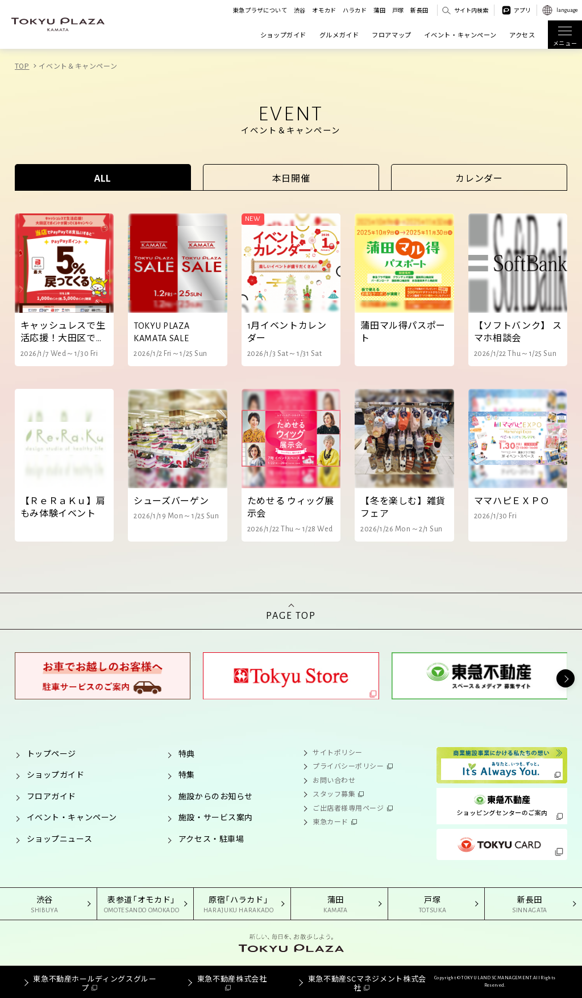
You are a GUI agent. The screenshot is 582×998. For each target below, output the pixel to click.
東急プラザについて (260, 10)
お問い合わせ (334, 780)
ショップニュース (59, 838)
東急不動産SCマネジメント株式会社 (367, 983)
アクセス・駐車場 (211, 838)
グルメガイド (339, 34)
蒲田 (379, 10)
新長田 (419, 10)
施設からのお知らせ (215, 796)
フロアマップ (391, 34)
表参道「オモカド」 (142, 904)
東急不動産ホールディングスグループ (94, 983)
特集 (186, 774)
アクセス (522, 34)
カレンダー (478, 177)
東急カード (330, 821)
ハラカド (355, 10)
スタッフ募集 (334, 793)
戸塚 (398, 10)
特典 (186, 753)
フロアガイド (51, 796)
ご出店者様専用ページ (348, 807)
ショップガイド (283, 34)
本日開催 (291, 177)
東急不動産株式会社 (232, 978)
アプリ (522, 10)
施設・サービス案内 (215, 817)
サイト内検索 (471, 10)
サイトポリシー (338, 752)
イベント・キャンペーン (460, 34)
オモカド (324, 10)
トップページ (51, 753)
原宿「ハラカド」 (238, 904)
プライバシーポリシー (348, 765)
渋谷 (300, 10)
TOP (22, 65)
